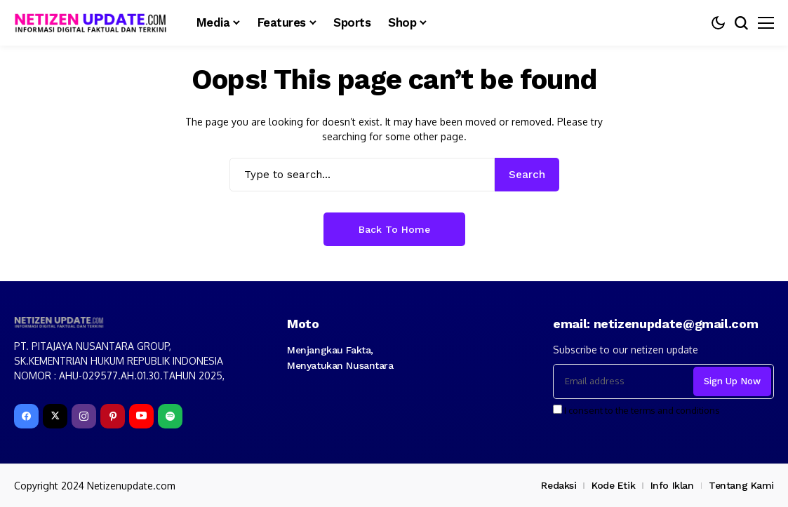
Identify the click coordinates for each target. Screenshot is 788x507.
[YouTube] (141, 416)
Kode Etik (613, 485)
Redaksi (558, 485)
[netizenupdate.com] (94, 23)
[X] (55, 416)
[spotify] (170, 416)
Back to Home (394, 229)
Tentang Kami (741, 485)
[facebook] (26, 416)
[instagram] (84, 416)
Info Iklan (672, 485)
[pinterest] (112, 416)
